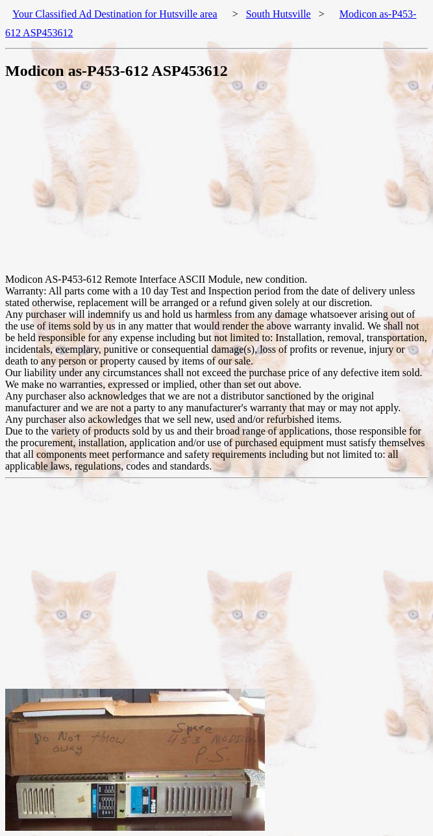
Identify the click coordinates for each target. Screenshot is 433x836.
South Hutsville (278, 13)
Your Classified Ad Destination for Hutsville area (114, 13)
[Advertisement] (219, 183)
